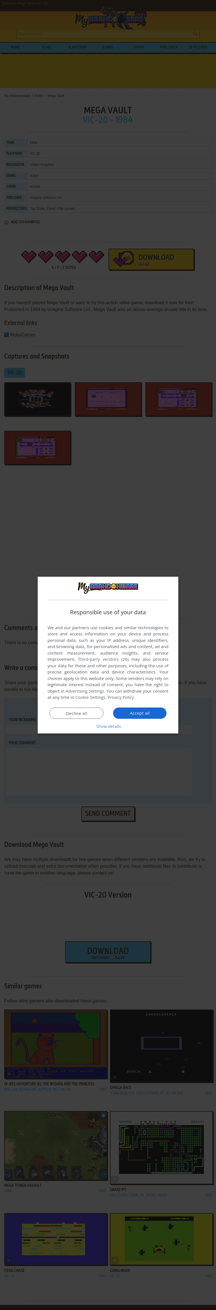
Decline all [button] (76, 713)
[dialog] (108, 654)
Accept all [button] (140, 713)
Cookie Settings (90, 697)
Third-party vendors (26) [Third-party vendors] (103, 659)
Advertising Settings (85, 691)
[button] (108, 726)
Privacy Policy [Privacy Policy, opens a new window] (121, 697)
